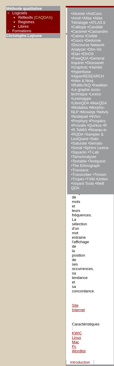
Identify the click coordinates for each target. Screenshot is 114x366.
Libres (23, 26)
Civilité (91, 36)
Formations (21, 31)
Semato (95, 143)
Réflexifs (25, 17)
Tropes (78, 179)
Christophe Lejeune (24, 35)
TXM (91, 179)
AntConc (94, 13)
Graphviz (80, 67)
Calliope (79, 27)
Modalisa (80, 107)
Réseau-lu (98, 130)
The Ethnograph (86, 165)
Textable (80, 161)
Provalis (79, 125)
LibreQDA (81, 103)
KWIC (77, 333)
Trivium (100, 174)
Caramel (80, 31)
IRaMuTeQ (82, 85)
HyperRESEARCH (88, 76)
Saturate (80, 143)
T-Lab (94, 152)
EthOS (88, 54)
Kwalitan (100, 85)
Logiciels (19, 13)
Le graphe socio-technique (86, 91)
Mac (75, 342)
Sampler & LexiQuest (87, 136)
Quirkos (94, 125)
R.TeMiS (80, 130)
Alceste (79, 13)
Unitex (102, 179)
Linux (76, 337)
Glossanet (95, 63)
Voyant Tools (83, 183)
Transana (81, 170)
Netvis (103, 112)
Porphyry (80, 121)
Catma (78, 36)
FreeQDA (80, 58)
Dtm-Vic (95, 49)
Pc (74, 346)
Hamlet (96, 67)
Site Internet (78, 307)
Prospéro (98, 121)
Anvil (77, 18)
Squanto (80, 152)
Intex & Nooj (83, 80)
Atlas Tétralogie (86, 20)
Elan (76, 54)
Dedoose (93, 40)
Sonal (77, 147)
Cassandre (98, 31)
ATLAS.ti (97, 22)
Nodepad (80, 116)
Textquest (97, 161)
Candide (96, 27)
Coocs (78, 40)
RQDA (78, 134)
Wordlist (79, 351)
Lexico (95, 94)
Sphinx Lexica (96, 147)
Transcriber (82, 174)
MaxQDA (99, 103)
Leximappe (82, 98)
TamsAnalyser (84, 156)
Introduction (80, 362)
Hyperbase (82, 71)
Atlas (87, 18)
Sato (94, 139)
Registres (26, 22)
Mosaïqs (88, 112)
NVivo (95, 116)
